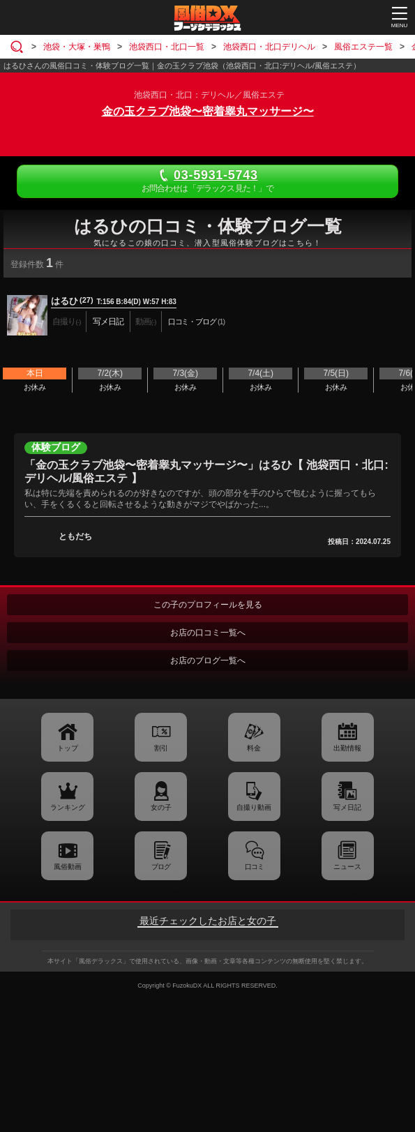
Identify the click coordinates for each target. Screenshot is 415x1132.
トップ (67, 748)
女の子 (161, 807)
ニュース (347, 866)
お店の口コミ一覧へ (208, 632)
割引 (161, 748)
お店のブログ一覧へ (208, 660)
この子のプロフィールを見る (207, 605)
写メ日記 (347, 807)
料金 (254, 748)
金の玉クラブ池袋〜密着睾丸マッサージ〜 (208, 111)
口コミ (254, 866)
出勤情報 (347, 748)
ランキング (67, 807)
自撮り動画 (253, 807)
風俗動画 (68, 866)
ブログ (160, 866)
